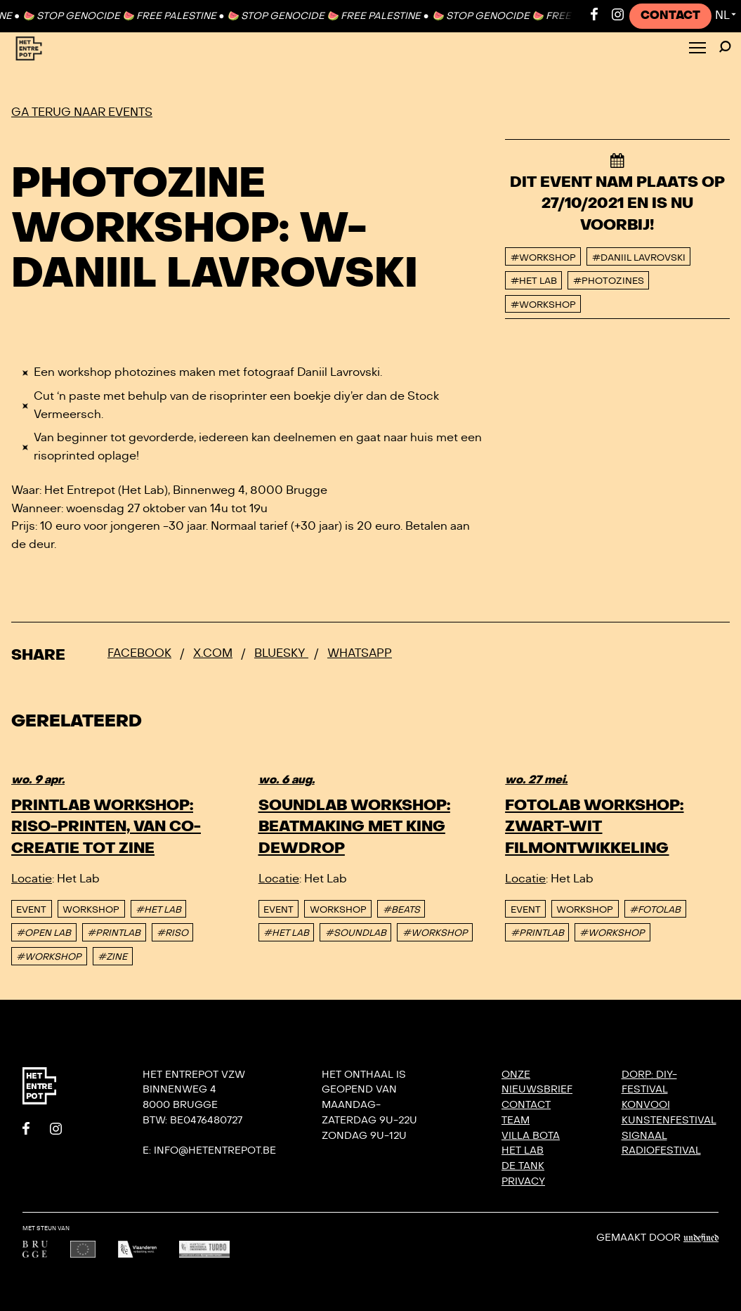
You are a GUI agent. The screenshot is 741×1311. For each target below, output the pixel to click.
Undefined (701, 1238)
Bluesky (281, 653)
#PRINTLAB (113, 933)
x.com (212, 653)
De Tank (522, 1166)
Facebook (139, 653)
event (31, 909)
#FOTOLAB (655, 909)
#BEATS (401, 909)
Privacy (523, 1181)
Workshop (91, 909)
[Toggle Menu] (697, 49)
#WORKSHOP (48, 957)
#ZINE (112, 957)
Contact (670, 15)
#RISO (172, 933)
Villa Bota (530, 1136)
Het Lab (522, 1150)
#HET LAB (158, 909)
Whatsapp (359, 653)
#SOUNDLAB (355, 933)
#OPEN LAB (43, 933)
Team (515, 1120)
